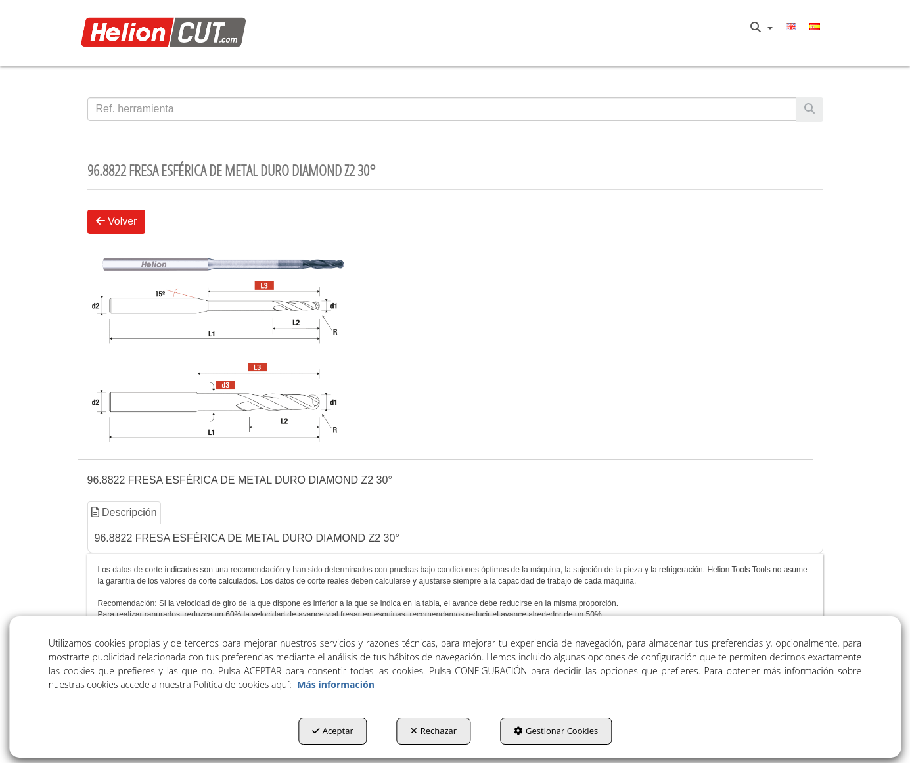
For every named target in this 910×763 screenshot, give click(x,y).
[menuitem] (761, 27)
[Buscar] (809, 109)
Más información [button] (336, 684)
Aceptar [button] (332, 731)
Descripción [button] (124, 512)
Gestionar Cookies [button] (556, 731)
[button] (167, 33)
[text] (441, 109)
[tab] (124, 512)
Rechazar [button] (434, 731)
